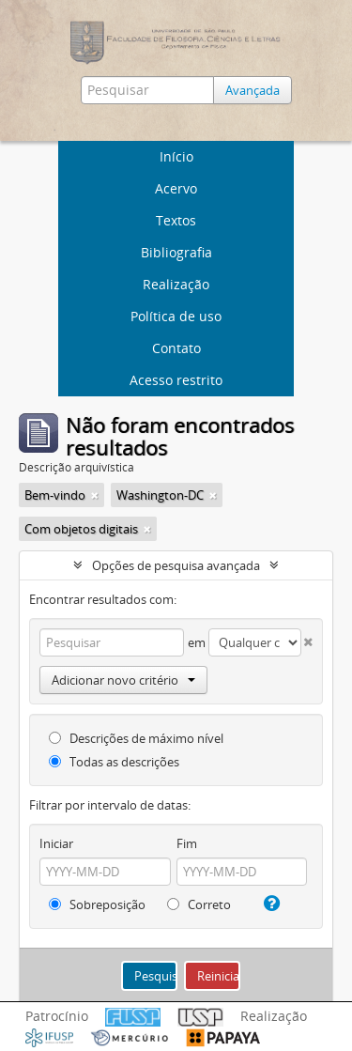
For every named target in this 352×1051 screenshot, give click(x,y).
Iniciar (56, 843)
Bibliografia (176, 252)
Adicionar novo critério (123, 680)
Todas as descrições (114, 761)
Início (176, 156)
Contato (176, 348)
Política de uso (176, 316)
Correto (199, 904)
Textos (176, 220)
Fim (186, 843)
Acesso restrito (176, 380)
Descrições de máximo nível (136, 738)
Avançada (252, 90)
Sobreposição (97, 904)
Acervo (176, 188)
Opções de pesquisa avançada (176, 565)
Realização (176, 284)
